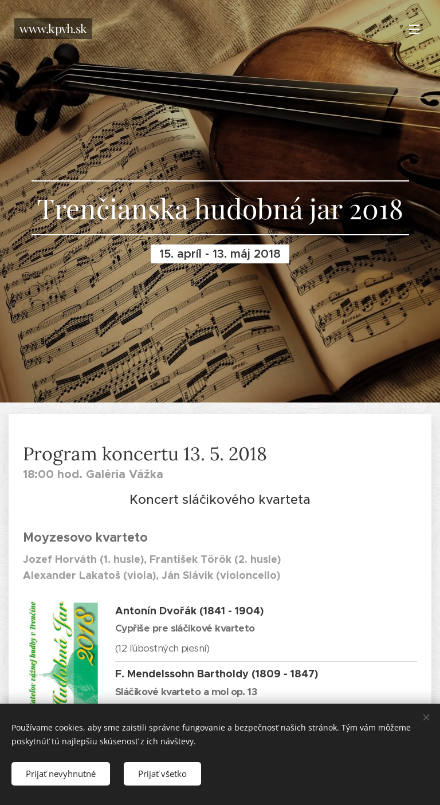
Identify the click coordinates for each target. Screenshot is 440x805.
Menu (414, 29)
